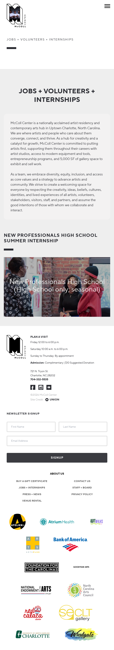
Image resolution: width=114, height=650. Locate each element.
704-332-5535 (39, 379)
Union (54, 399)
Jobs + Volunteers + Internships (40, 39)
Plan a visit (39, 337)
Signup (57, 458)
